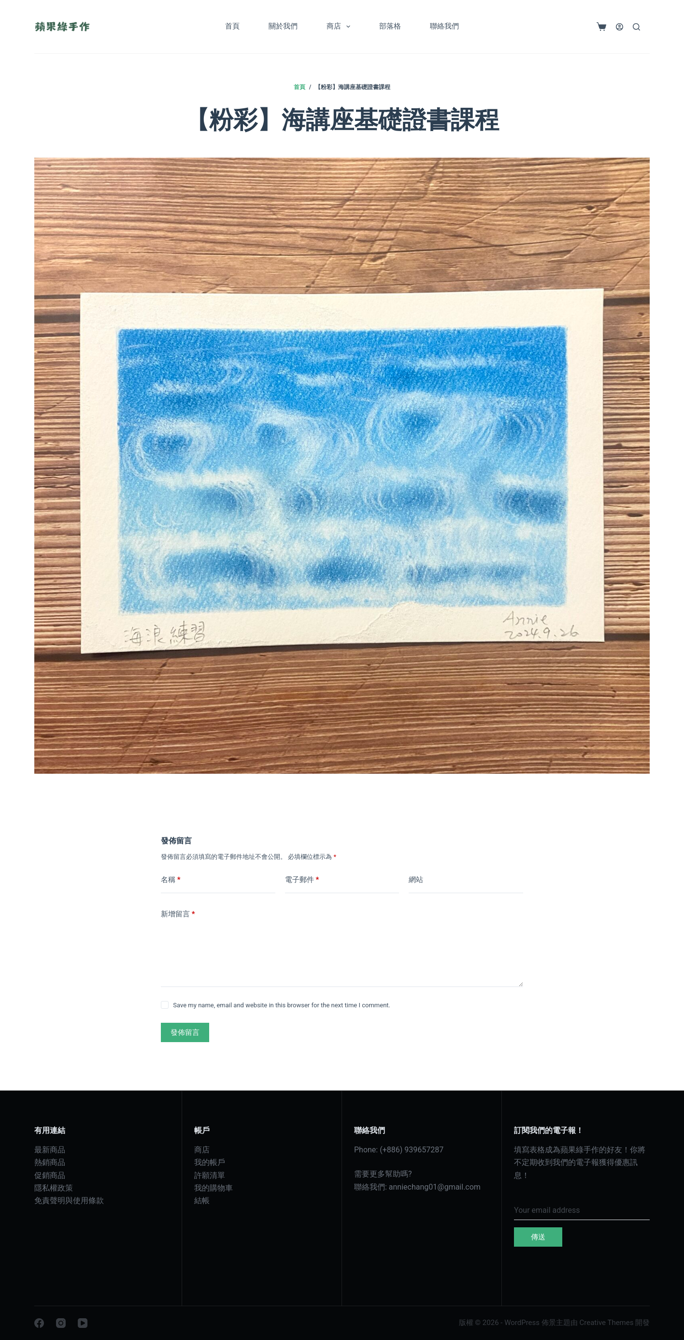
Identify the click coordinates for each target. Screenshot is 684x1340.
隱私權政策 (53, 1188)
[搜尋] (636, 26)
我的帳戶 (209, 1162)
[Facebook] (39, 1323)
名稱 (171, 880)
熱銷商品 (49, 1162)
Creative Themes (607, 1322)
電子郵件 (302, 880)
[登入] (619, 26)
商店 (340, 26)
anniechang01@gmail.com (435, 1187)
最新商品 (49, 1149)
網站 (416, 879)
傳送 (538, 1237)
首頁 (232, 26)
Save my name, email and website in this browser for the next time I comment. (281, 1005)
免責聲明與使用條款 (69, 1200)
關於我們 (283, 26)
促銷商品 (49, 1175)
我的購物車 (213, 1188)
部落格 (390, 26)
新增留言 (178, 914)
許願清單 (209, 1175)
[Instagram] (61, 1323)
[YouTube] (82, 1323)
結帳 (202, 1200)
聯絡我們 (444, 26)
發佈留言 (185, 1032)
